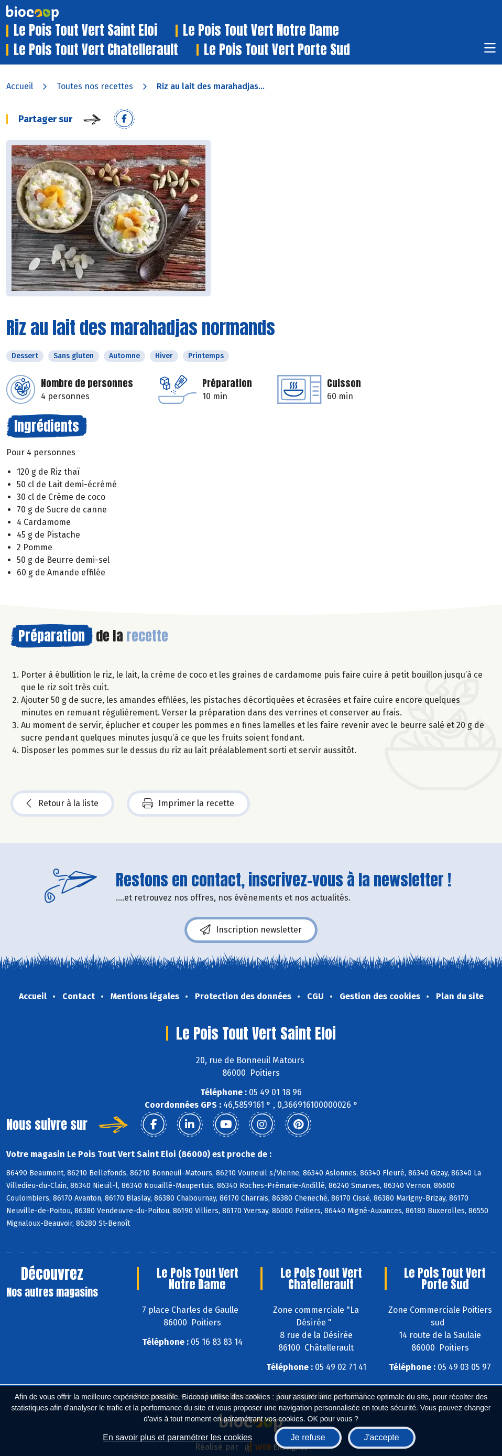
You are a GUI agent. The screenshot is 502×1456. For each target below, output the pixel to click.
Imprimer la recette (188, 803)
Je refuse (308, 1437)
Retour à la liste (62, 803)
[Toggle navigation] (490, 51)
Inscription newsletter (251, 930)
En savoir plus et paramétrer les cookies (177, 1437)
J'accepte (381, 1437)
